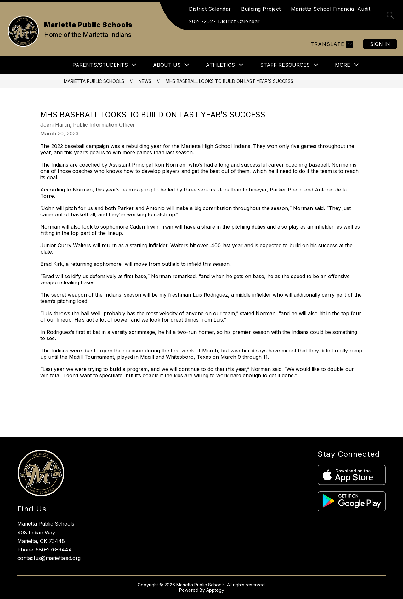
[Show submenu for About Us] (167, 65)
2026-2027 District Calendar (224, 21)
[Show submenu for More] (342, 65)
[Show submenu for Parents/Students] (100, 65)
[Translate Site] (331, 44)
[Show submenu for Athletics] (220, 65)
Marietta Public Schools (94, 81)
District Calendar (210, 9)
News (145, 81)
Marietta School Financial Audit (331, 9)
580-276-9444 (54, 549)
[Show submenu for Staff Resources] (285, 65)
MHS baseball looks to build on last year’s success (229, 81)
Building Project (261, 9)
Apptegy (215, 590)
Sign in (380, 44)
